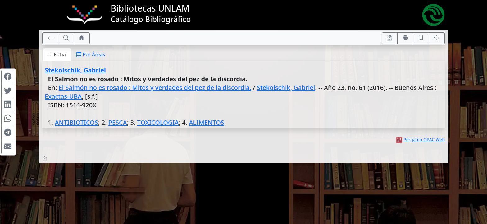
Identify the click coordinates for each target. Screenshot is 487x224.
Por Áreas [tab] (90, 54)
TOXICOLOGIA (158, 122)
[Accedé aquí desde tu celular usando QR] (390, 38)
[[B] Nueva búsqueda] (66, 38)
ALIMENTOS (206, 122)
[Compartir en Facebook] (7, 77)
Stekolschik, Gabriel (75, 70)
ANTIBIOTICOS (76, 122)
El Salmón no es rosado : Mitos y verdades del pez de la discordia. (155, 87)
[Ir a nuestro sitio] (82, 38)
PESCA (117, 122)
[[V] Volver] (50, 38)
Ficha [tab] (57, 54)
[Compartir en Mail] (7, 147)
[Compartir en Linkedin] (7, 105)
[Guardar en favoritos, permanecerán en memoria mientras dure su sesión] (421, 38)
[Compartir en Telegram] (7, 133)
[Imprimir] (405, 38)
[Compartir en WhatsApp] (7, 119)
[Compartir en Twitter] (7, 91)
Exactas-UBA (63, 96)
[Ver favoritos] (437, 38)
